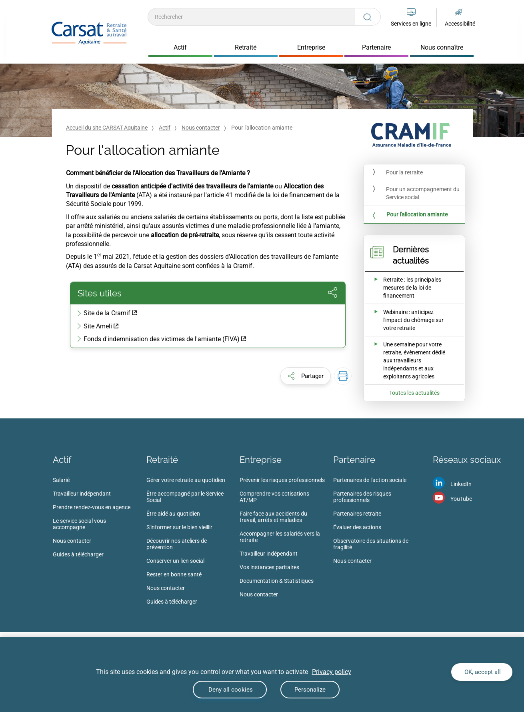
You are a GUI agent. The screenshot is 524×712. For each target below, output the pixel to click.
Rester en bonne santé (174, 574)
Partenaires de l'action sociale (369, 480)
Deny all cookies (230, 689)
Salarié (61, 480)
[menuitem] (99, 519)
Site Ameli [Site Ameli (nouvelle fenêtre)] (98, 326)
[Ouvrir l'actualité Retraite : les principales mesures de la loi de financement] (409, 288)
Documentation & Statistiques (277, 581)
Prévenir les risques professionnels (282, 480)
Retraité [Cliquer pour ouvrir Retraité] (245, 47)
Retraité (162, 459)
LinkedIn (461, 484)
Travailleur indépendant (82, 493)
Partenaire (354, 459)
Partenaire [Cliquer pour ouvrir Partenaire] (376, 47)
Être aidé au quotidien (173, 513)
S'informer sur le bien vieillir (179, 527)
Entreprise (261, 459)
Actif (164, 127)
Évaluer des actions (357, 527)
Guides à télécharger (78, 554)
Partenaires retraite (357, 513)
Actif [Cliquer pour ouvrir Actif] (180, 47)
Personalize (310, 689)
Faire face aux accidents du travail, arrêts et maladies (273, 516)
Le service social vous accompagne (79, 524)
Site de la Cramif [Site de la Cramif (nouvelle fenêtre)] (107, 313)
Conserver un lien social (175, 561)
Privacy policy (331, 672)
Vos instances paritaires (269, 567)
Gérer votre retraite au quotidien (185, 480)
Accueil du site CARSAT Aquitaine (107, 127)
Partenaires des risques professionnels (362, 496)
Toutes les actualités (414, 393)
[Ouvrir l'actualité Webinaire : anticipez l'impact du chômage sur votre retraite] (409, 320)
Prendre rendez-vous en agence (91, 507)
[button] (305, 376)
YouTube (461, 499)
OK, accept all (482, 672)
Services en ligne (411, 23)
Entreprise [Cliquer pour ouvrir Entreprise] (311, 47)
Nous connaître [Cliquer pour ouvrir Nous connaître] (441, 47)
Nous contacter (201, 127)
